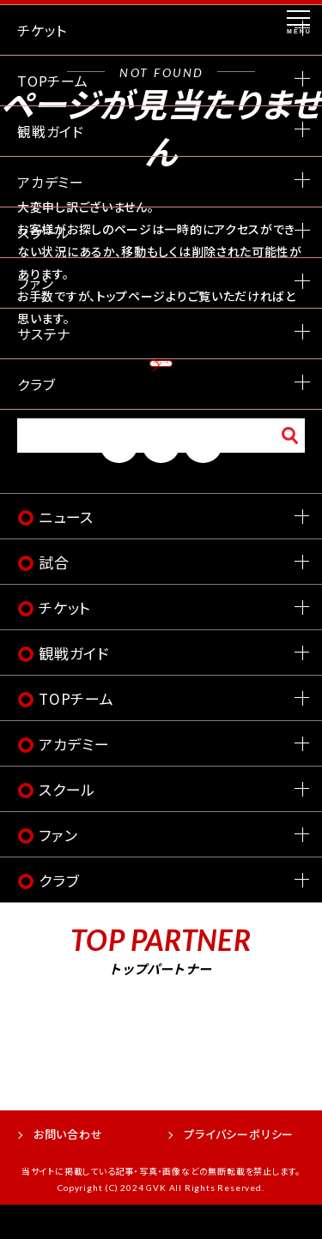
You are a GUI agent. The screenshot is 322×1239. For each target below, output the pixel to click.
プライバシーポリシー (239, 1168)
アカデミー (74, 778)
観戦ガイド (74, 687)
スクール (67, 823)
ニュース (66, 551)
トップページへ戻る (161, 374)
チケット (65, 642)
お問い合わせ (68, 1168)
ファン (58, 869)
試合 (54, 596)
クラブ (59, 914)
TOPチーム (76, 732)
